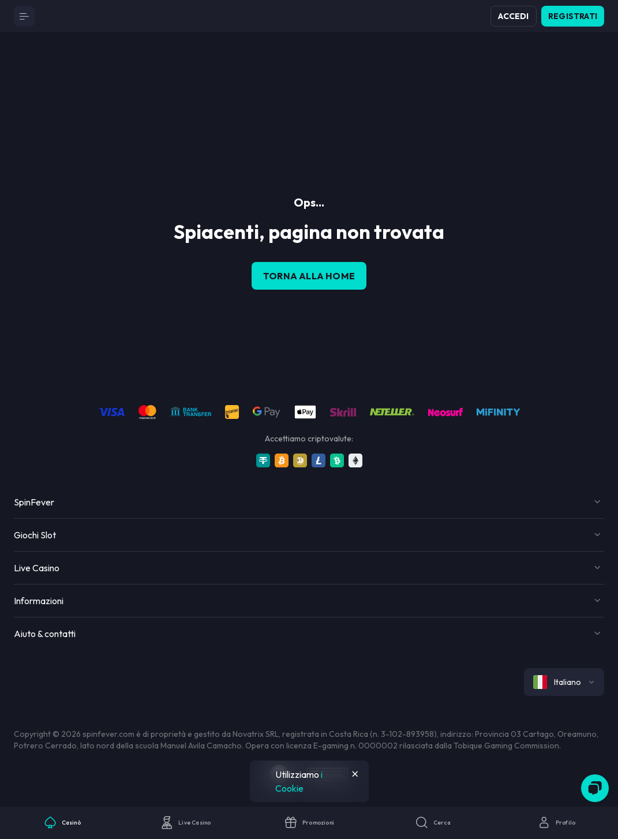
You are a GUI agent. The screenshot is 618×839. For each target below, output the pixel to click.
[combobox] (564, 682)
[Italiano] (564, 682)
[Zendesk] (595, 788)
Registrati (572, 16)
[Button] (24, 16)
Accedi (513, 16)
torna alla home (309, 276)
